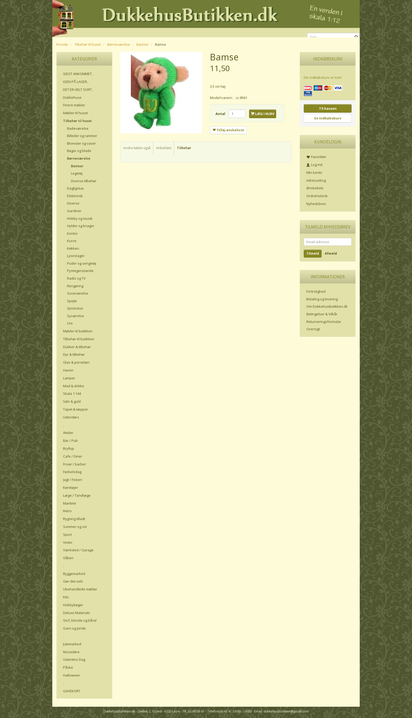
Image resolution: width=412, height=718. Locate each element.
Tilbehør (184, 147)
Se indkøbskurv (327, 118)
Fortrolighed (316, 291)
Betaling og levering (322, 299)
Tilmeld (312, 253)
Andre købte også (137, 147)
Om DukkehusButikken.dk (327, 306)
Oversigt (313, 329)
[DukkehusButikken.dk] (206, 17)
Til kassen (328, 108)
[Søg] (356, 37)
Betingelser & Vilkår (321, 314)
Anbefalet (163, 147)
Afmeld (331, 253)
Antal (220, 113)
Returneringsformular (323, 321)
